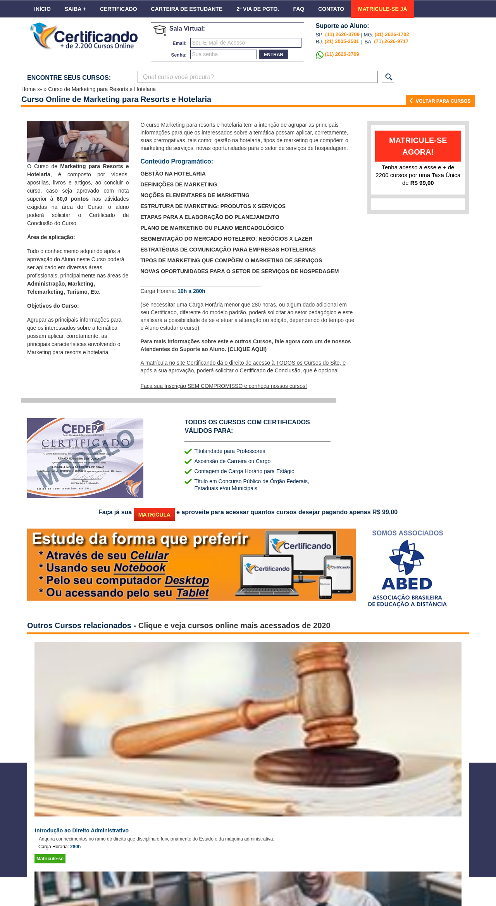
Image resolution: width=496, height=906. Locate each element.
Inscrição (175, 386)
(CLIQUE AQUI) (247, 349)
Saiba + (75, 9)
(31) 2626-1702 (392, 34)
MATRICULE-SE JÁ (382, 9)
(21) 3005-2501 (341, 41)
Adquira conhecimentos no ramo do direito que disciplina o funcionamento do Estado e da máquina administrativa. (156, 839)
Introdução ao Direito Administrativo (82, 830)
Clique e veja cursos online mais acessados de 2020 (234, 625)
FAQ (298, 9)
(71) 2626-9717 (391, 41)
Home (29, 89)
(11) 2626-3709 (342, 34)
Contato (331, 9)
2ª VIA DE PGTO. (257, 9)
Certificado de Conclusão (270, 370)
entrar (273, 54)
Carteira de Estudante (187, 9)
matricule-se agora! (418, 146)
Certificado (118, 9)
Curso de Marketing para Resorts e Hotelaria (102, 89)
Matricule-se (50, 858)
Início (42, 9)
